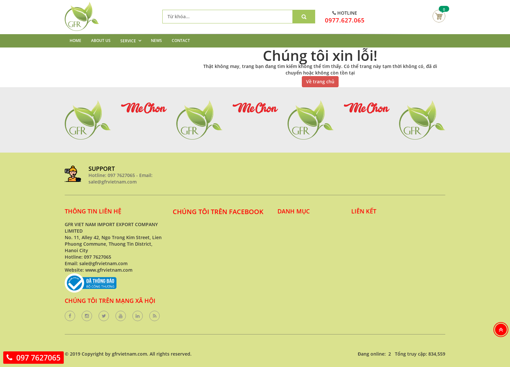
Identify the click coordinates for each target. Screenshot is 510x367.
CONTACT (181, 40)
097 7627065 (38, 357)
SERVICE (128, 41)
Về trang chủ (320, 81)
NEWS (156, 40)
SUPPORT (101, 168)
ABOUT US (101, 40)
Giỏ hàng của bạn (439, 16)
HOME (75, 40)
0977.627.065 (345, 20)
